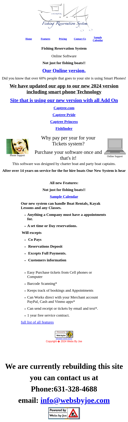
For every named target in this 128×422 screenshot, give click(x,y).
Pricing (63, 38)
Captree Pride (64, 115)
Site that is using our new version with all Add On (64, 100)
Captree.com (64, 108)
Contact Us (80, 38)
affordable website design (64, 339)
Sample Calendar (98, 39)
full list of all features (37, 322)
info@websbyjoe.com (75, 400)
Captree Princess (64, 122)
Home (28, 38)
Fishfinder (64, 128)
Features (45, 38)
